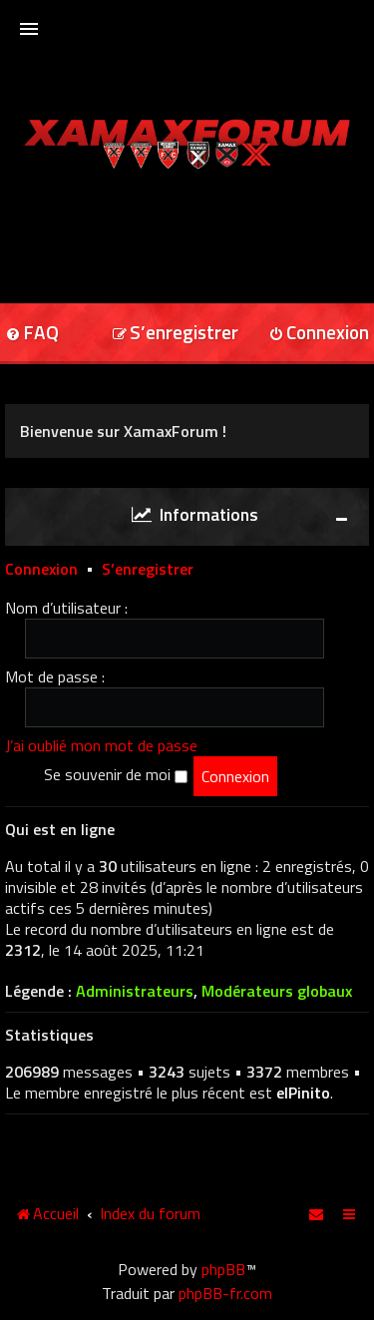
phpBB (223, 1269)
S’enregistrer (147, 568)
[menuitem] (175, 333)
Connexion (41, 568)
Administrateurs (134, 991)
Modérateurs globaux (276, 991)
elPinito (303, 1092)
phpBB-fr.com (225, 1293)
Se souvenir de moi (115, 774)
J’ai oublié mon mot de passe (101, 744)
